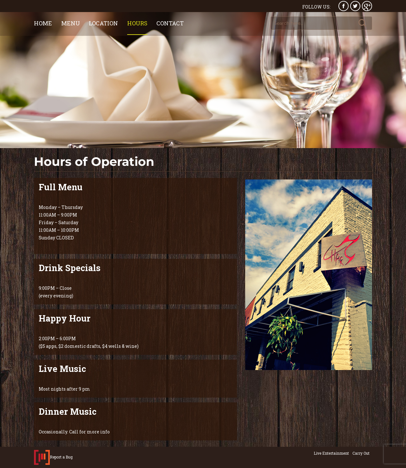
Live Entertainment (331, 453)
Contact (170, 23)
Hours (137, 23)
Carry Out (361, 453)
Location (103, 23)
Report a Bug (61, 456)
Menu (70, 23)
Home (43, 23)
